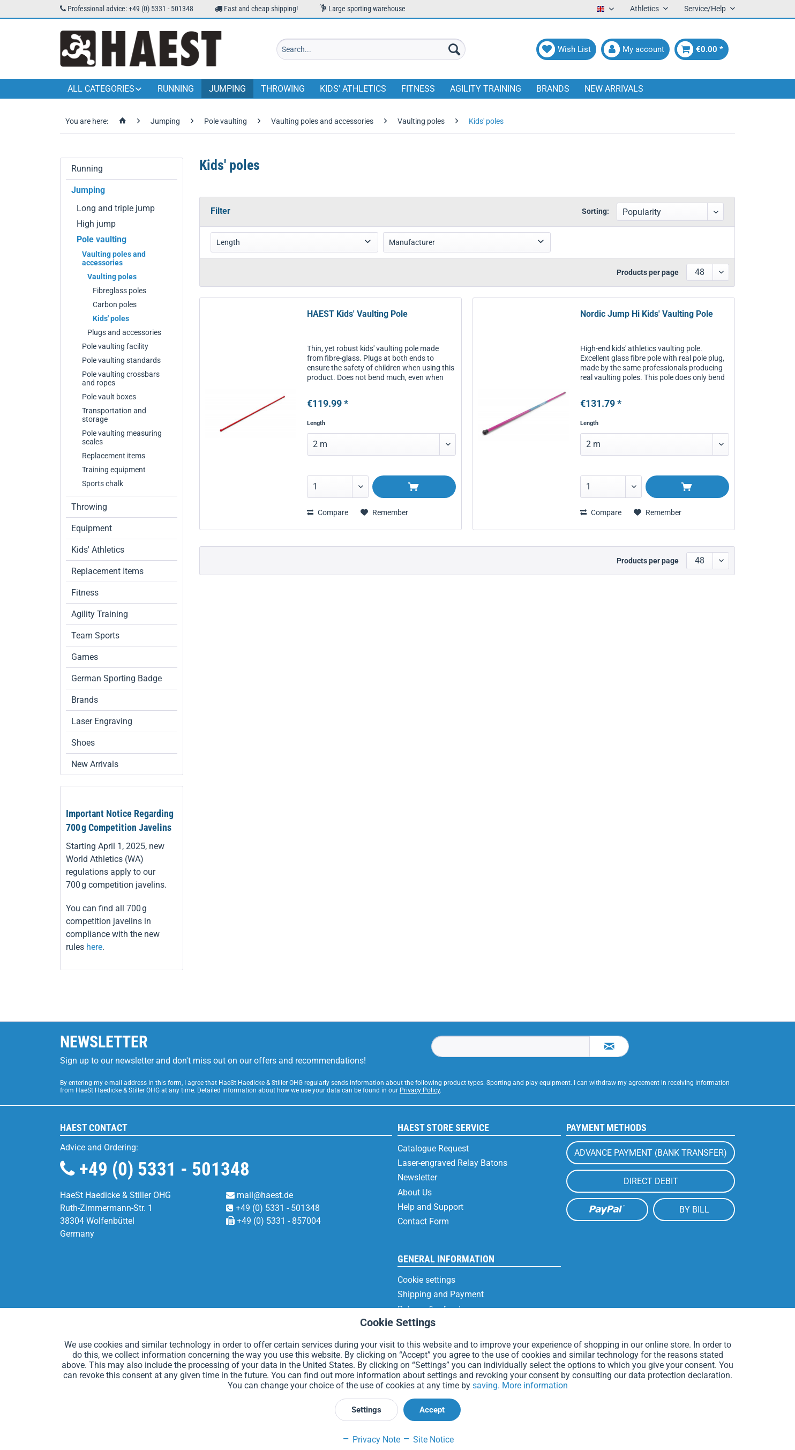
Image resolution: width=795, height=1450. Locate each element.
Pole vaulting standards (121, 360)
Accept (432, 1410)
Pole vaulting (101, 239)
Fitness (85, 593)
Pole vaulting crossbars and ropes (121, 378)
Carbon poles (115, 304)
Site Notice (428, 1439)
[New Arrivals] (614, 88)
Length (228, 242)
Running (87, 168)
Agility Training (99, 614)
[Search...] (371, 49)
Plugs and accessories (124, 332)
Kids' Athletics (97, 550)
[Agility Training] (485, 88)
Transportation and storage (114, 414)
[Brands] (553, 88)
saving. (487, 1385)
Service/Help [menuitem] (706, 8)
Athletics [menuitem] (645, 8)
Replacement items (113, 455)
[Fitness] (418, 88)
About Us (415, 1192)
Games (84, 657)
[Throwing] (282, 88)
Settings (366, 1410)
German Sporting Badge (116, 678)
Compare (327, 512)
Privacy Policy (420, 1090)
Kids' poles (111, 318)
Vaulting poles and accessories (114, 258)
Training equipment (114, 469)
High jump (96, 224)
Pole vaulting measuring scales (122, 437)
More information (535, 1385)
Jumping (88, 190)
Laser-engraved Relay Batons (452, 1163)
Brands (84, 700)
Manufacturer (412, 242)
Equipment (91, 528)
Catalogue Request (433, 1148)
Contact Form (423, 1221)
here (94, 947)
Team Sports (95, 635)
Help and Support (430, 1207)
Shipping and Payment (441, 1294)
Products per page (648, 272)
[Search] (454, 49)
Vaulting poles (112, 276)
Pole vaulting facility (115, 346)
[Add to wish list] (384, 512)
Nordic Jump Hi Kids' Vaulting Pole (646, 314)
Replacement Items (107, 571)
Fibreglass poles (119, 290)
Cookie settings (426, 1280)
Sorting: (595, 211)
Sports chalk (102, 483)
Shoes (83, 743)
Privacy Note (371, 1439)
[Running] (175, 88)
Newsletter (417, 1177)
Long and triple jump (116, 208)
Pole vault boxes (109, 396)
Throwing (89, 507)
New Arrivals (94, 764)
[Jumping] (227, 88)
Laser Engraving (101, 721)
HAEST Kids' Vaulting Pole (357, 314)
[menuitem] (371, 49)
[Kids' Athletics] (353, 88)
